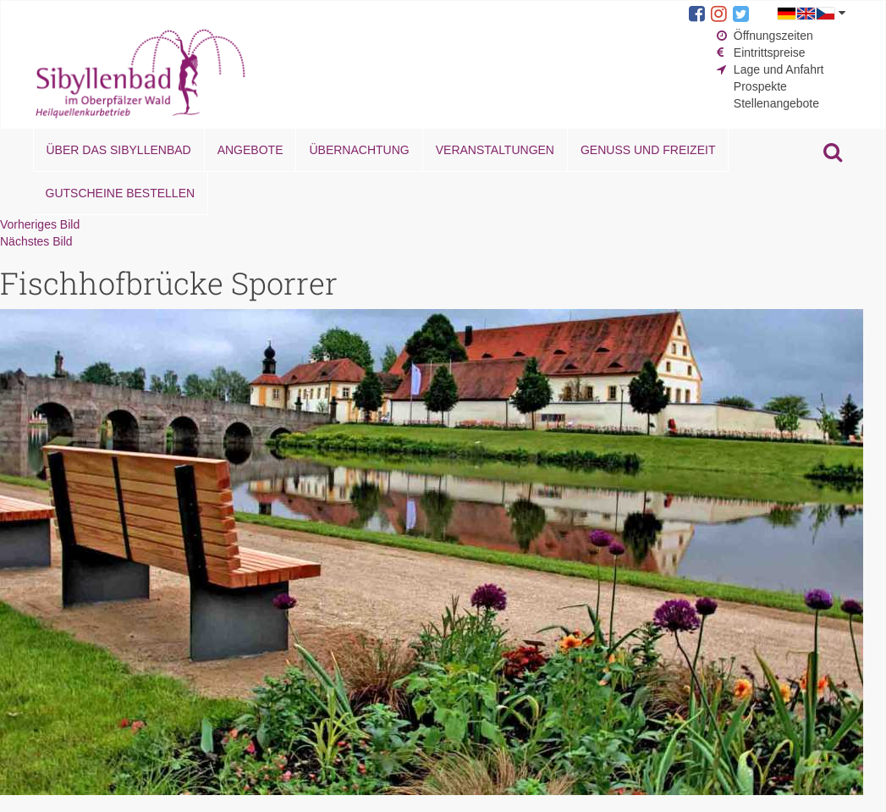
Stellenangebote (776, 103)
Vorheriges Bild (40, 224)
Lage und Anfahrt (779, 69)
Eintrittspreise (770, 52)
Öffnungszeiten (773, 35)
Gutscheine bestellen (120, 193)
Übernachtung (359, 150)
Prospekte (760, 86)
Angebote (250, 150)
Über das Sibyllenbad (119, 150)
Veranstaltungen (495, 150)
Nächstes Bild (36, 241)
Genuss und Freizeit (648, 150)
